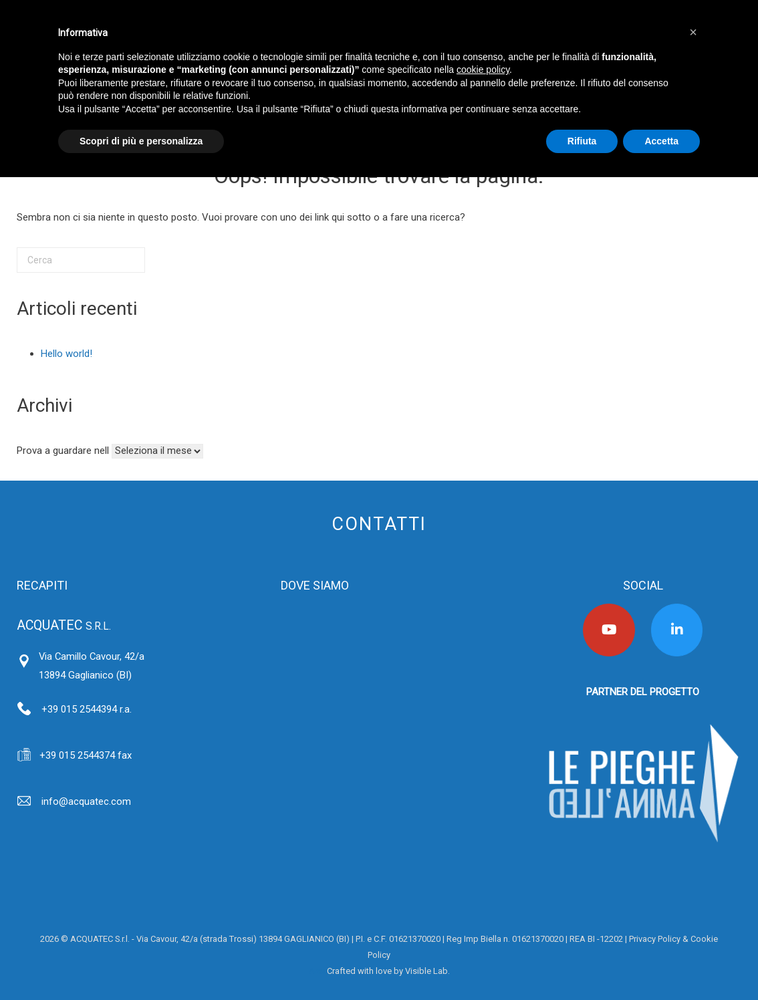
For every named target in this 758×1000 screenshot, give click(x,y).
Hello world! (66, 354)
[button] (693, 32)
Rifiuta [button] (582, 141)
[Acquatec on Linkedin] (677, 630)
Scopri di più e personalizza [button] (141, 141)
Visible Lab (426, 971)
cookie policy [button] (483, 69)
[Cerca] (81, 260)
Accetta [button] (661, 141)
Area (318, 971)
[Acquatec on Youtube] (609, 630)
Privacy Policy (654, 939)
